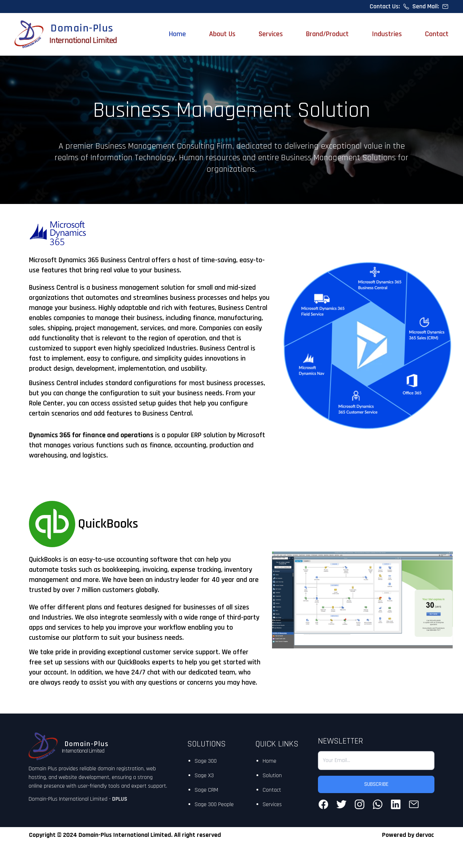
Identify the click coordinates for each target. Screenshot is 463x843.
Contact (437, 34)
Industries (387, 34)
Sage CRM (206, 790)
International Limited (83, 40)
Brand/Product (327, 34)
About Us (222, 34)
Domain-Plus (82, 28)
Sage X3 (204, 775)
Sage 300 (206, 761)
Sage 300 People (214, 804)
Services (271, 34)
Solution (272, 775)
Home (177, 34)
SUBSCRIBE (376, 784)
